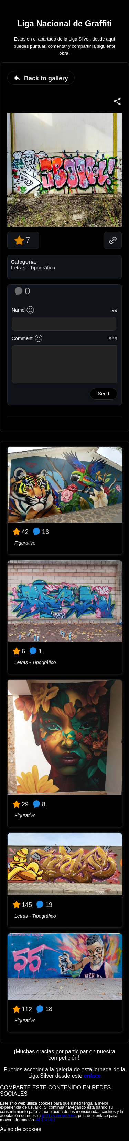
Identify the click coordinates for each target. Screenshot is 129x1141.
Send (103, 393)
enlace (92, 1076)
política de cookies (59, 1115)
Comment (22, 338)
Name (18, 310)
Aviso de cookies (20, 1129)
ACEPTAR (45, 1119)
